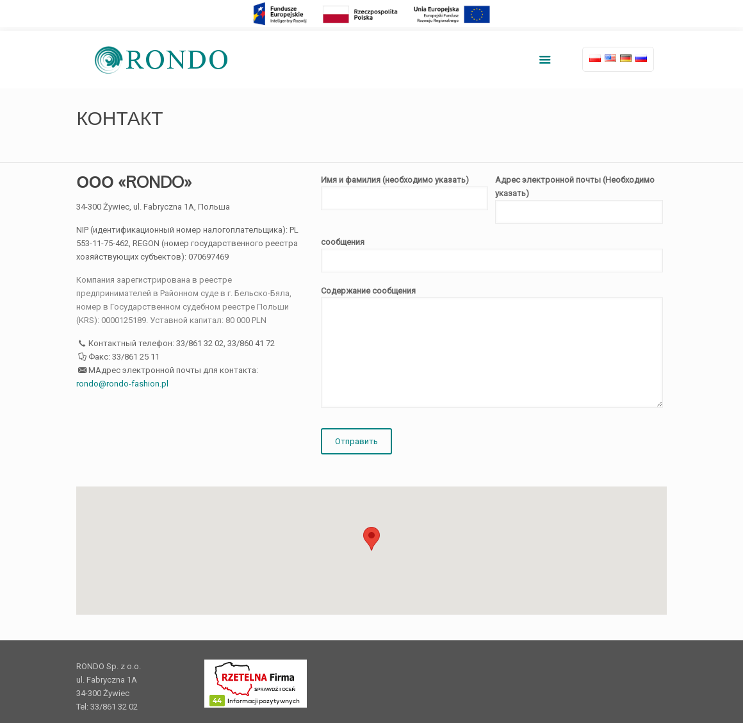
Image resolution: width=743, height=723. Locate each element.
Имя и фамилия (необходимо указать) (405, 192)
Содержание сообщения (492, 347)
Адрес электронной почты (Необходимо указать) (579, 199)
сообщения (492, 254)
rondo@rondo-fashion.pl (122, 383)
